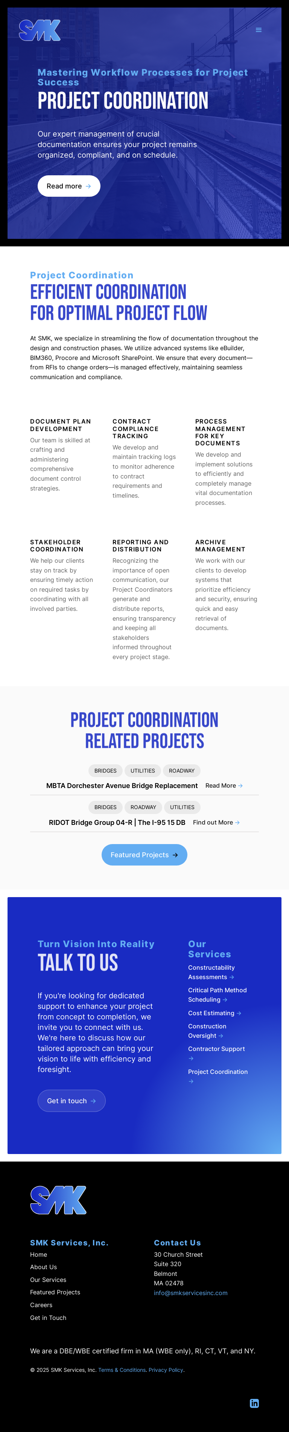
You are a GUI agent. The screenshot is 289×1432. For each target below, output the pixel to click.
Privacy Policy (166, 1370)
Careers (41, 1305)
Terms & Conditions (122, 1370)
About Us (43, 1267)
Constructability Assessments (211, 972)
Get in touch (71, 1101)
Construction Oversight (207, 1030)
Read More (224, 785)
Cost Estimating (215, 1013)
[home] (40, 30)
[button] (259, 30)
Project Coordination (218, 1076)
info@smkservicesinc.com (191, 1293)
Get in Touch (48, 1317)
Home (38, 1254)
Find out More (216, 822)
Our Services (48, 1279)
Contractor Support (216, 1053)
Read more (69, 186)
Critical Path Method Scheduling (217, 994)
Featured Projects (144, 855)
